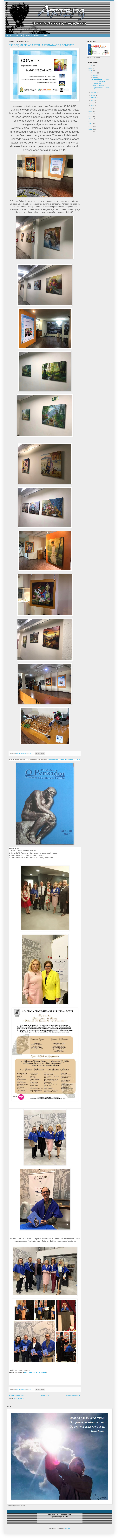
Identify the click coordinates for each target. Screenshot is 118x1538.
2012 (91, 131)
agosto (93, 100)
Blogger (67, 1528)
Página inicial (45, 1395)
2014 (91, 126)
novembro (94, 92)
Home (9, 35)
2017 (91, 119)
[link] (64, 760)
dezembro (94, 73)
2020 (91, 111)
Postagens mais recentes (16, 1395)
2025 (91, 65)
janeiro (93, 105)
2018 (91, 116)
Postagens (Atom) (19, 1398)
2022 (91, 70)
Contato (46, 35)
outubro (93, 95)
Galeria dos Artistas (32, 35)
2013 (91, 129)
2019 (91, 113)
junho (93, 103)
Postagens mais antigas (73, 1395)
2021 (91, 108)
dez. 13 (95, 75)
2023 (91, 68)
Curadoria (18, 35)
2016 (91, 121)
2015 (91, 124)
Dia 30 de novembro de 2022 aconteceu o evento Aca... (100, 87)
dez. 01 (95, 77)
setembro (94, 98)
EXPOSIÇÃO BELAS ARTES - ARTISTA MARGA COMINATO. (42, 45)
